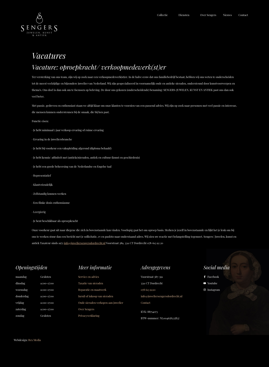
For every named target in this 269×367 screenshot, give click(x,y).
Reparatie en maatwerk (92, 290)
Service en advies (88, 277)
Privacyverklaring (88, 315)
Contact (145, 302)
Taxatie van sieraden (90, 283)
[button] (164, 15)
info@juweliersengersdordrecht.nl (84, 243)
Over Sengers (86, 309)
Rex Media (34, 340)
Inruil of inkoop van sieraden (95, 296)
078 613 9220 (148, 290)
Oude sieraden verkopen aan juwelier (100, 302)
